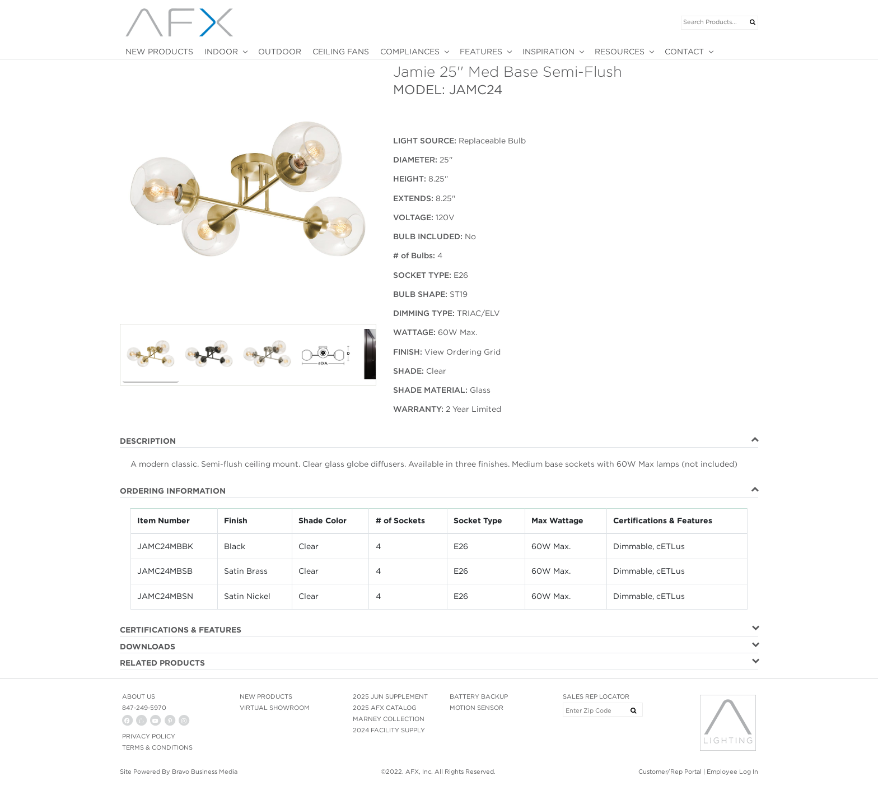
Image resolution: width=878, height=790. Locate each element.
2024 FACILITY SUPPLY (389, 730)
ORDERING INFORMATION (173, 491)
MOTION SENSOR (476, 708)
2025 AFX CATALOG (385, 708)
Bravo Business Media (204, 771)
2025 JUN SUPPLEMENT (390, 696)
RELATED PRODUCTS (162, 663)
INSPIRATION (548, 52)
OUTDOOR (279, 52)
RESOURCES (620, 52)
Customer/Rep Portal (670, 771)
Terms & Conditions (157, 747)
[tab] (439, 441)
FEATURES (481, 52)
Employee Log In (732, 771)
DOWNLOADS (147, 647)
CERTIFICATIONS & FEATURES (180, 630)
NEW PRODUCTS (159, 52)
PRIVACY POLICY (148, 736)
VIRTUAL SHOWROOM (275, 708)
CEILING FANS (340, 52)
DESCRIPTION (148, 441)
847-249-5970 (144, 708)
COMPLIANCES (410, 52)
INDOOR (221, 52)
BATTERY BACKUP (479, 696)
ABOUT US (138, 696)
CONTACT (684, 52)
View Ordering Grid (462, 352)
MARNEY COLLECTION (388, 719)
